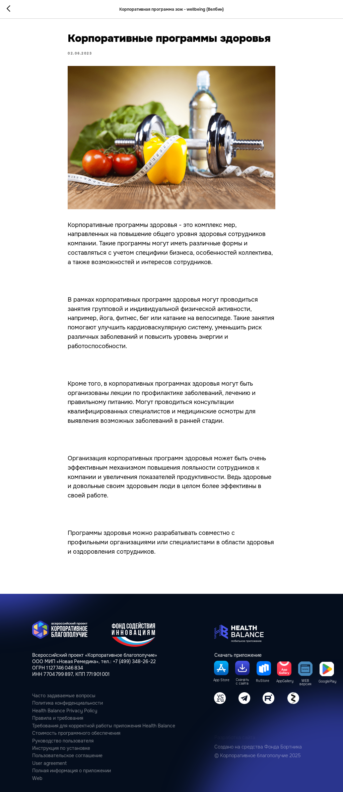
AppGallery (284, 681)
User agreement (49, 763)
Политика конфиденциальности (67, 703)
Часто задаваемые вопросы (63, 696)
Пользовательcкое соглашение (67, 756)
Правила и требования (57, 718)
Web (37, 778)
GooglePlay (327, 682)
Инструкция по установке (61, 748)
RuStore (262, 681)
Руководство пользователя (62, 741)
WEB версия (305, 683)
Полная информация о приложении (71, 771)
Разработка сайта (234, 737)
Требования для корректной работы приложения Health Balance (103, 726)
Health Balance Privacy (57, 711)
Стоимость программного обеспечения (76, 733)
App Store (221, 680)
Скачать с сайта (242, 682)
